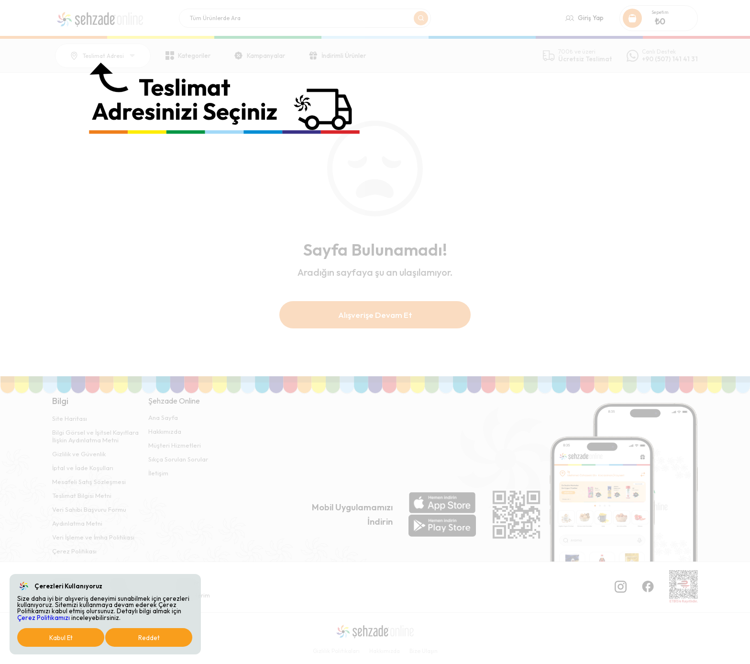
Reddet (149, 637)
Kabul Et (61, 637)
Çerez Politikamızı (43, 617)
